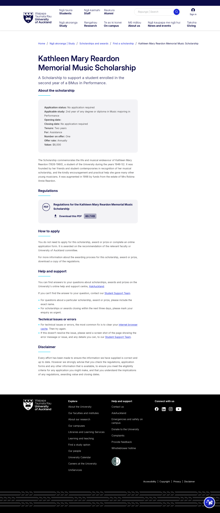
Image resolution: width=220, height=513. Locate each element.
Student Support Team (117, 293)
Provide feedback (122, 441)
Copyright (165, 481)
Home (41, 43)
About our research (79, 419)
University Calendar (79, 457)
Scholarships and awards (93, 43)
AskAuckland (96, 286)
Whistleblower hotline (124, 448)
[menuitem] (65, 12)
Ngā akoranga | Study (62, 43)
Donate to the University (125, 429)
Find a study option (79, 444)
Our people (74, 450)
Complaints (118, 435)
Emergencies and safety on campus (127, 421)
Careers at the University (82, 463)
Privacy (177, 481)
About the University (80, 406)
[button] (193, 12)
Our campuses (76, 425)
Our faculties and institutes (83, 413)
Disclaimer (189, 481)
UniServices (75, 470)
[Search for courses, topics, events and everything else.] (157, 12)
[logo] (37, 18)
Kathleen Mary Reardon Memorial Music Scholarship (168, 43)
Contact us (118, 406)
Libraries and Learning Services (86, 432)
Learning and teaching (81, 438)
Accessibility (149, 481)
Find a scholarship (123, 43)
